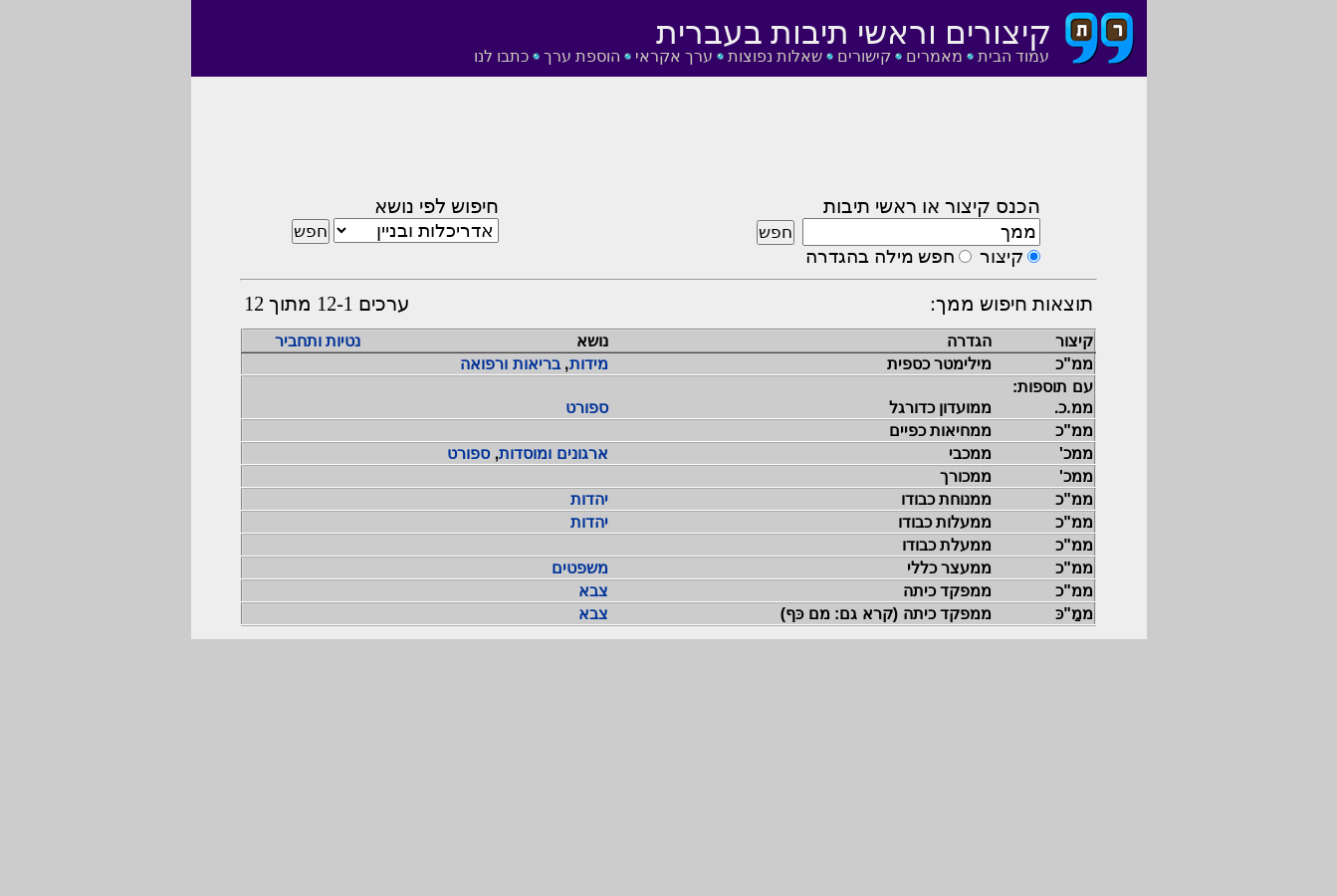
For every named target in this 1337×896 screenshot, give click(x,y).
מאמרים (934, 56)
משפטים (580, 568)
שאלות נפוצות (775, 56)
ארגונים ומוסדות (553, 453)
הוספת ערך (582, 56)
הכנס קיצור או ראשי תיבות (931, 206)
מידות (588, 363)
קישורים (864, 56)
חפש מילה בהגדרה (880, 256)
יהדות (589, 499)
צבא (593, 590)
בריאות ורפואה (509, 363)
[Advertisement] (669, 142)
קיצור (1001, 256)
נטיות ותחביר (317, 341)
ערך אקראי (674, 56)
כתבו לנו (501, 56)
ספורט (586, 407)
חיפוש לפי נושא (436, 206)
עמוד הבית (1013, 56)
